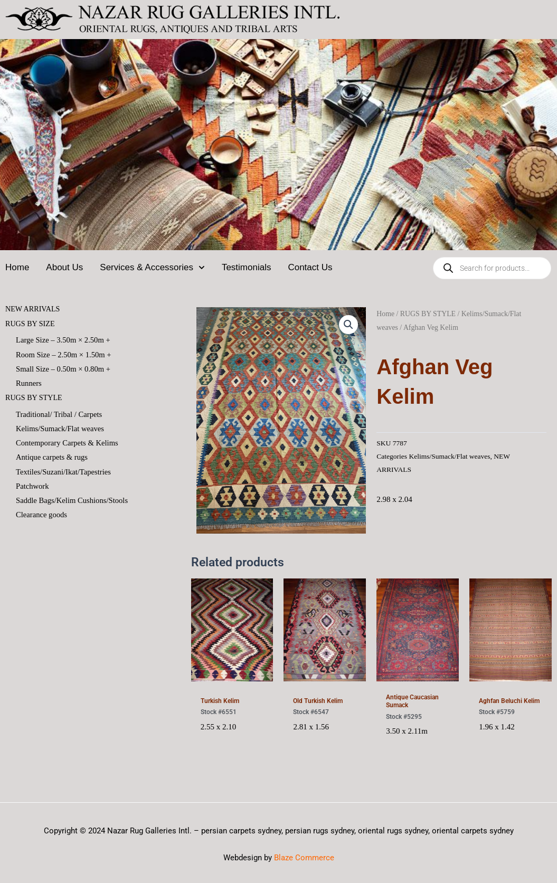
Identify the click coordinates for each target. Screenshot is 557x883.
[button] (348, 324)
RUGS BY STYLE (428, 314)
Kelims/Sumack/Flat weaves (61, 430)
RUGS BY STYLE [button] (35, 399)
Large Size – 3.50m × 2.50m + (64, 340)
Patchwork (33, 489)
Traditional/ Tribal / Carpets (60, 415)
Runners (29, 384)
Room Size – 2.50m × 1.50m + (65, 354)
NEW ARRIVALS (34, 309)
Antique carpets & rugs (53, 459)
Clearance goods (42, 518)
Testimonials (246, 267)
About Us (64, 267)
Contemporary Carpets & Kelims (68, 445)
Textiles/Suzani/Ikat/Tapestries (65, 474)
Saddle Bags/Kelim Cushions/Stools (73, 503)
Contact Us (310, 267)
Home (17, 267)
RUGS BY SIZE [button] (31, 323)
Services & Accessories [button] (152, 267)
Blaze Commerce (304, 857)
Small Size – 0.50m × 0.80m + (64, 369)
